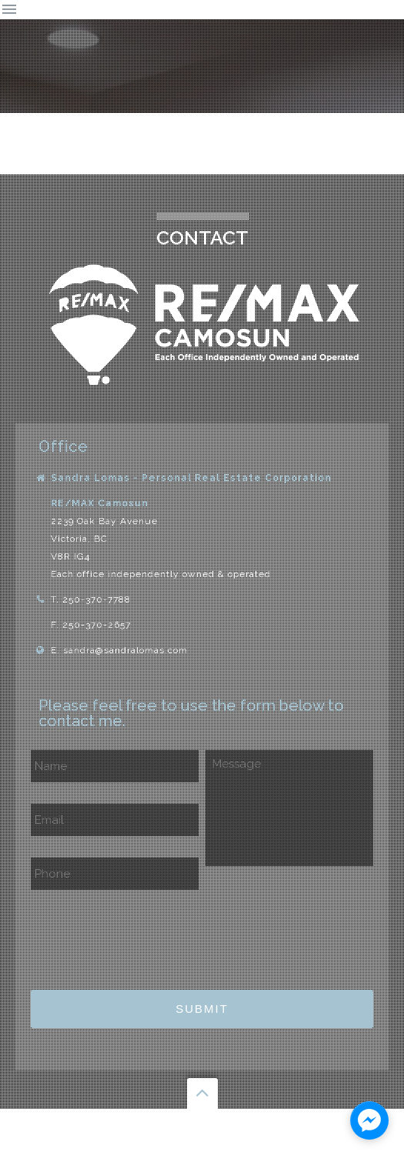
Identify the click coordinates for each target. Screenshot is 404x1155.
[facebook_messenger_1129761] (369, 1120)
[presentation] (148, 935)
